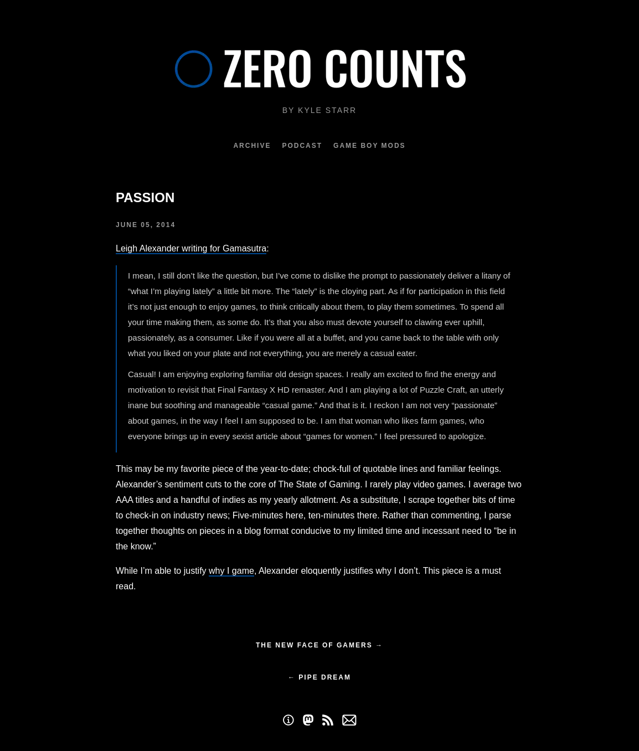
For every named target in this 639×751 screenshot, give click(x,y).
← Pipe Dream (319, 677)
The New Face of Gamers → (319, 645)
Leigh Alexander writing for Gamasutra (191, 248)
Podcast (302, 146)
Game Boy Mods (369, 146)
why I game (231, 570)
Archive (252, 146)
